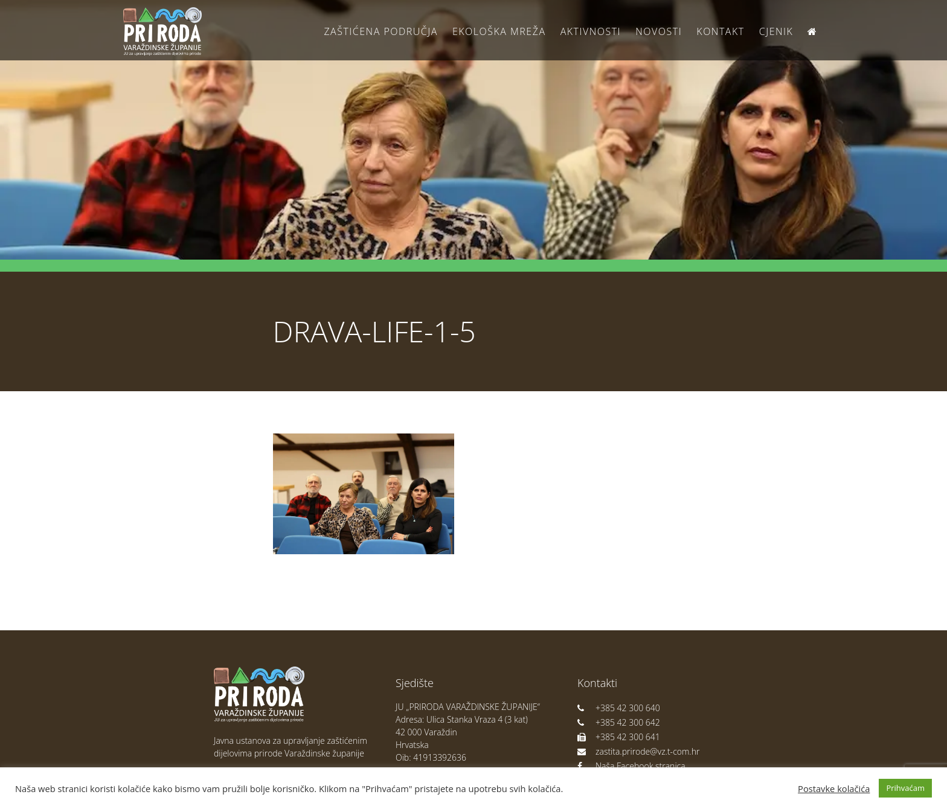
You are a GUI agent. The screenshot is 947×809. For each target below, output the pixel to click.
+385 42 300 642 (618, 722)
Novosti (658, 31)
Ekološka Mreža (499, 31)
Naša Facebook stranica (631, 766)
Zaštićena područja (380, 31)
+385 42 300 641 (618, 737)
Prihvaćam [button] (905, 787)
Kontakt (720, 31)
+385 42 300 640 (618, 708)
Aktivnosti (590, 31)
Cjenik (776, 31)
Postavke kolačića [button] (834, 788)
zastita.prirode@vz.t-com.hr (638, 751)
